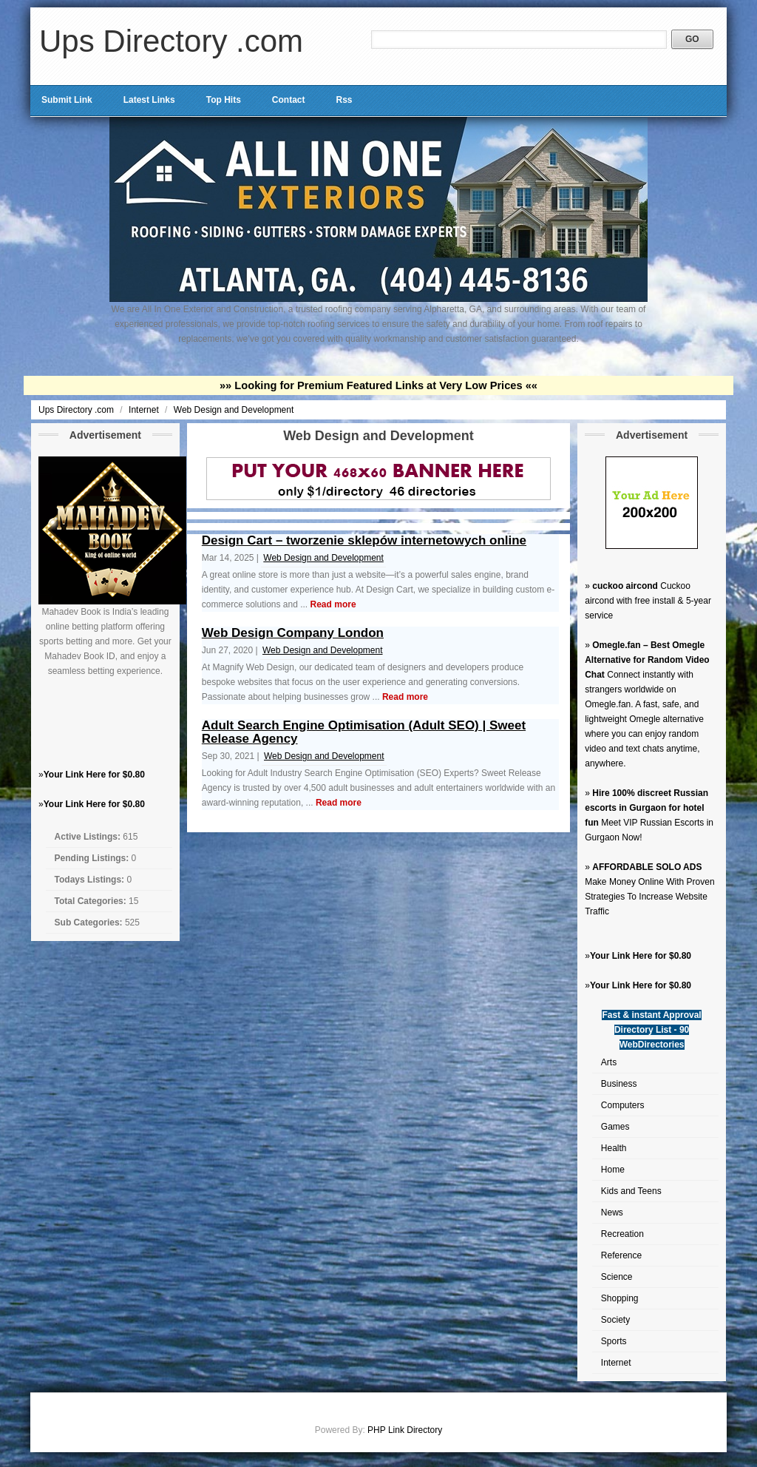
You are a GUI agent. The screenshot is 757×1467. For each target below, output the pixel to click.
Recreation (622, 1234)
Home (613, 1169)
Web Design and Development (234, 410)
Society (615, 1320)
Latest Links (149, 100)
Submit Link (66, 100)
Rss (344, 100)
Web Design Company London (293, 633)
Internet (145, 410)
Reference (621, 1255)
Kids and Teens (631, 1191)
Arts (609, 1062)
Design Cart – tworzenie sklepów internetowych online (364, 540)
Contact (288, 100)
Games (615, 1127)
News (612, 1212)
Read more (333, 604)
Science (617, 1277)
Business (619, 1084)
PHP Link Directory (404, 1430)
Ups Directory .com (171, 41)
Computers (623, 1105)
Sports (614, 1341)
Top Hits (223, 100)
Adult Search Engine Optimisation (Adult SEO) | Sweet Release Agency (364, 732)
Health (614, 1148)
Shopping (620, 1298)
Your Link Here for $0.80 (94, 774)
